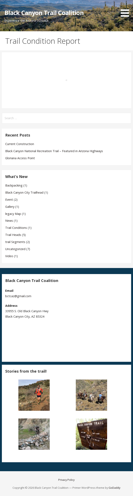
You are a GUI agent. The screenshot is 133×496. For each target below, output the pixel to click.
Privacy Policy (66, 480)
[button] (126, 9)
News (9, 221)
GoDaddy (114, 488)
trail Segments (15, 242)
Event (9, 200)
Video (9, 256)
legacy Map (13, 214)
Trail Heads (13, 235)
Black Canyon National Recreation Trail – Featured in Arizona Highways (54, 151)
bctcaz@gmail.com (18, 296)
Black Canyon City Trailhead (24, 192)
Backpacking (14, 185)
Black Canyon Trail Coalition (44, 13)
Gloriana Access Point (20, 158)
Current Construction (19, 144)
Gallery (9, 207)
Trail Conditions (16, 228)
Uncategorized (15, 249)
